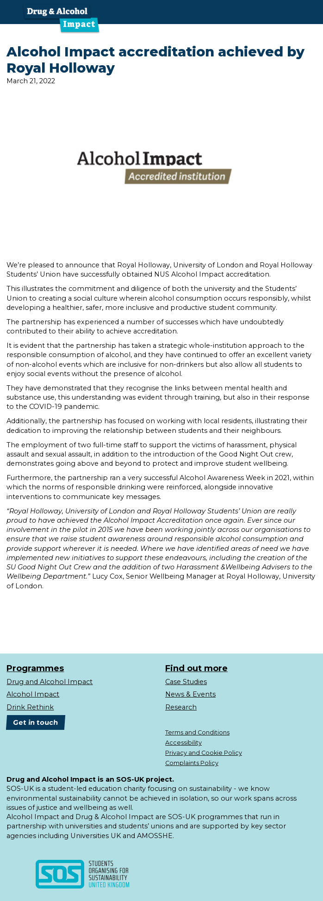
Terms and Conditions (197, 732)
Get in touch (35, 722)
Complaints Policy (191, 762)
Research (181, 707)
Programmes (35, 668)
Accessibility (183, 742)
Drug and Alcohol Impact (49, 682)
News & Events (190, 694)
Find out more (196, 668)
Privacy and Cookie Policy (203, 752)
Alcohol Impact (32, 694)
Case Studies (186, 682)
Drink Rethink (30, 707)
